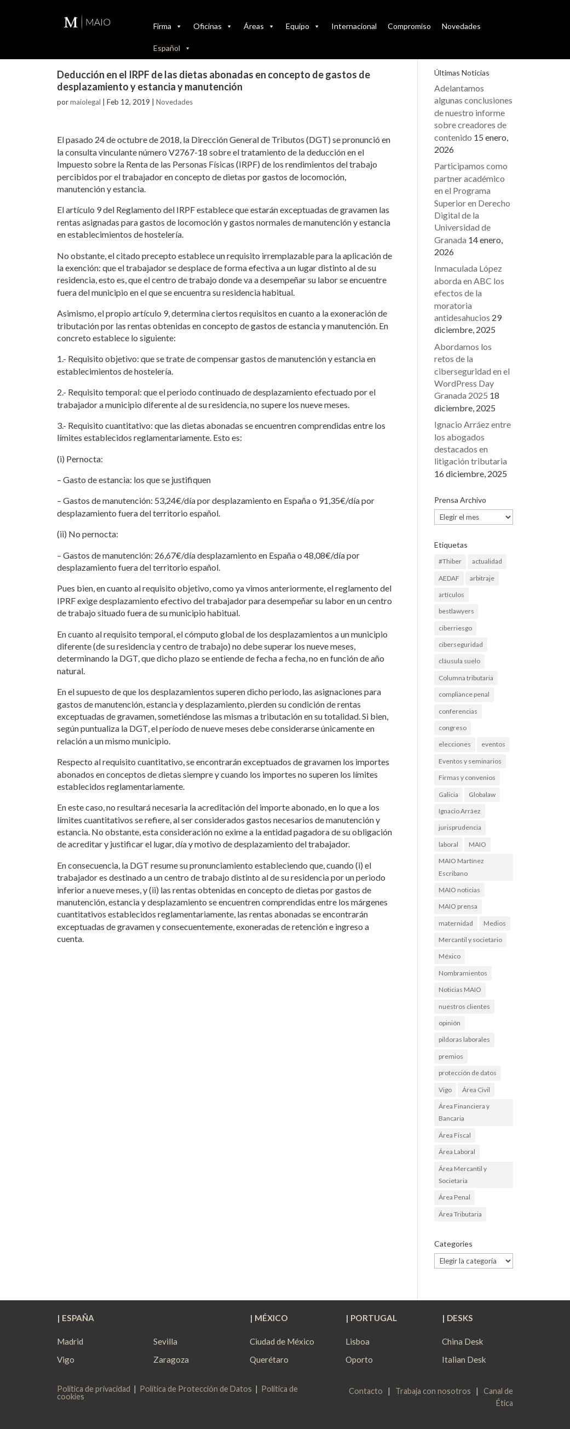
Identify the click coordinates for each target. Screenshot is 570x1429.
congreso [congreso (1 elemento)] (453, 728)
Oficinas (213, 26)
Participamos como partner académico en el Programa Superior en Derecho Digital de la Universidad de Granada (472, 202)
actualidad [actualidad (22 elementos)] (487, 561)
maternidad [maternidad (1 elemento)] (456, 923)
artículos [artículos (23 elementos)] (451, 594)
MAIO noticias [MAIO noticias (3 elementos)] (459, 890)
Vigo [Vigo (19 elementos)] (445, 1090)
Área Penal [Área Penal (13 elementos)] (454, 1197)
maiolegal (85, 101)
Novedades (461, 26)
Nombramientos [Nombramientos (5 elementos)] (463, 973)
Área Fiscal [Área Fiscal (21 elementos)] (455, 1135)
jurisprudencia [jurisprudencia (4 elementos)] (460, 827)
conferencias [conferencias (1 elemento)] (458, 711)
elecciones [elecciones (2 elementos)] (455, 744)
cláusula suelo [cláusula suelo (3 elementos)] (459, 661)
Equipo (303, 26)
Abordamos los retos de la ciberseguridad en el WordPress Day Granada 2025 (472, 371)
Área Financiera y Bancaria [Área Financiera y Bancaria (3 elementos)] (464, 1112)
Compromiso (409, 26)
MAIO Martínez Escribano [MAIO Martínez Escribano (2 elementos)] (461, 867)
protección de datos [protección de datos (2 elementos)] (468, 1073)
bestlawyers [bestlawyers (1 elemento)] (456, 611)
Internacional (354, 26)
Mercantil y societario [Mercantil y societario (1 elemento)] (470, 940)
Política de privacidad (93, 1388)
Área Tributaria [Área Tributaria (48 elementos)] (460, 1214)
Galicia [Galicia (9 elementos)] (448, 794)
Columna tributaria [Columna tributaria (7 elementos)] (466, 678)
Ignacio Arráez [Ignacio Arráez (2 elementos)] (460, 811)
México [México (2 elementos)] (449, 956)
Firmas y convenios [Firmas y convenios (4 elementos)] (467, 777)
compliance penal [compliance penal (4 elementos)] (464, 694)
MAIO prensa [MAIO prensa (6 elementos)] (458, 906)
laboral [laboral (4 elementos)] (448, 844)
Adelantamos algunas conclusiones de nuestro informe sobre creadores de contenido (473, 112)
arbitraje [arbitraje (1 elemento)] (482, 578)
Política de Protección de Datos (196, 1388)
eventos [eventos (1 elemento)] (493, 744)
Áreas (259, 26)
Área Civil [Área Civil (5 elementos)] (476, 1090)
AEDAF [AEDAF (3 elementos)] (449, 578)
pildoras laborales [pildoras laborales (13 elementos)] (464, 1039)
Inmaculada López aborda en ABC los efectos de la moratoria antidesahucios (469, 293)
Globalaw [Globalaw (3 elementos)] (482, 794)
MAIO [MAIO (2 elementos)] (477, 844)
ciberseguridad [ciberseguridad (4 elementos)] (461, 644)
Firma (167, 26)
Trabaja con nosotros (433, 1391)
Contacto (366, 1391)
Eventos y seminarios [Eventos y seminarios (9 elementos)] (470, 761)
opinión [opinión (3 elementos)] (449, 1023)
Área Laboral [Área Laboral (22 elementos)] (457, 1151)
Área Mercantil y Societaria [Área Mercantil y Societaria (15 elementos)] (463, 1174)
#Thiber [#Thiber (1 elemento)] (450, 561)
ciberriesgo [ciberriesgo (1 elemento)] (455, 628)
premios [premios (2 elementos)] (451, 1056)
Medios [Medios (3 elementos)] (494, 923)
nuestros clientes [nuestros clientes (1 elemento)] (464, 1006)
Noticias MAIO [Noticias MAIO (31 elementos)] (460, 989)
